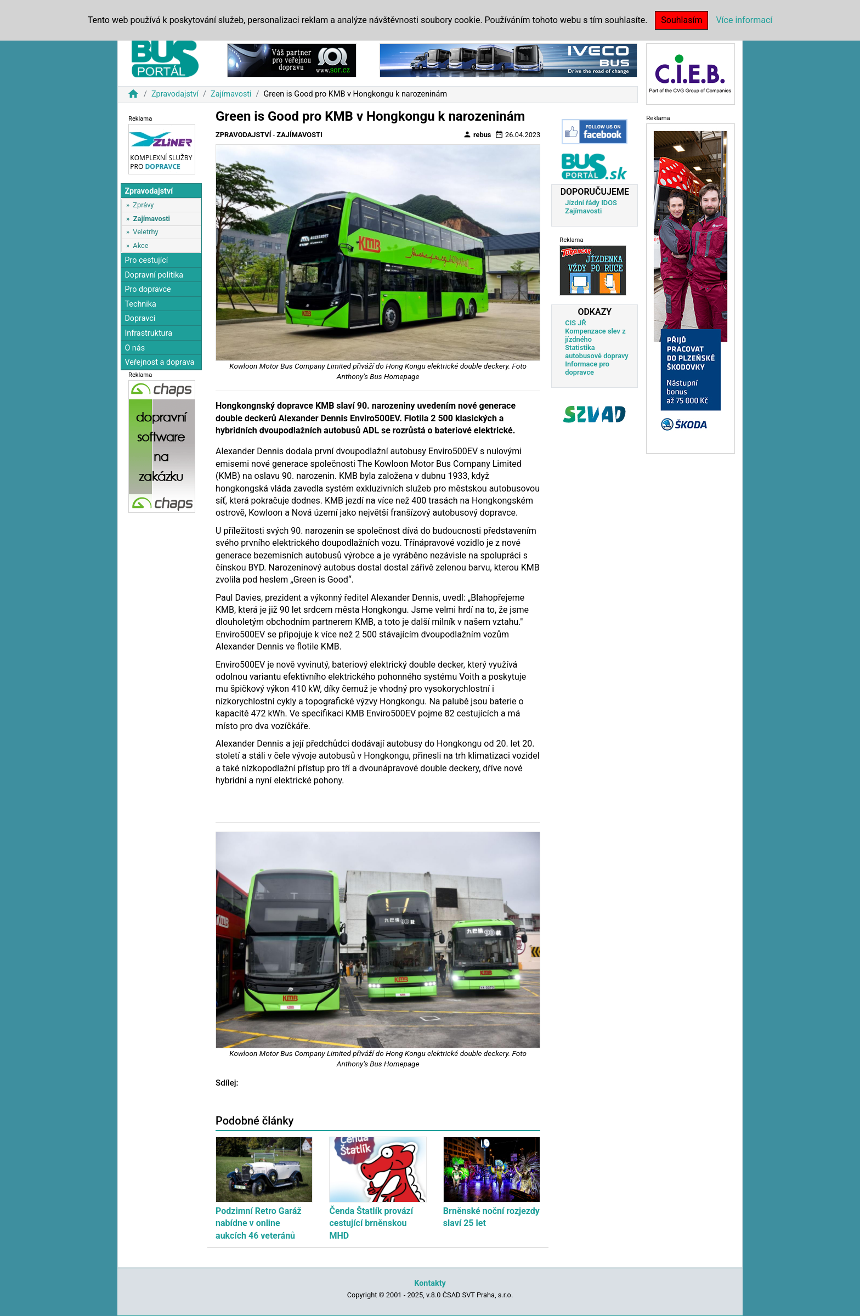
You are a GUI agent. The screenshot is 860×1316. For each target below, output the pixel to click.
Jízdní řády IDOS (591, 203)
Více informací (744, 20)
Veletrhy (145, 232)
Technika (140, 304)
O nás (135, 348)
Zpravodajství (175, 94)
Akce (140, 245)
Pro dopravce (148, 289)
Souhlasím (681, 20)
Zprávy (143, 205)
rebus (477, 134)
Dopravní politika (154, 275)
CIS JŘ (575, 323)
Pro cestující (146, 260)
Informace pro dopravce (587, 368)
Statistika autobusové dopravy (596, 351)
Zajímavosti (231, 94)
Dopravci (140, 318)
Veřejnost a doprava (159, 362)
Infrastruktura (148, 333)
